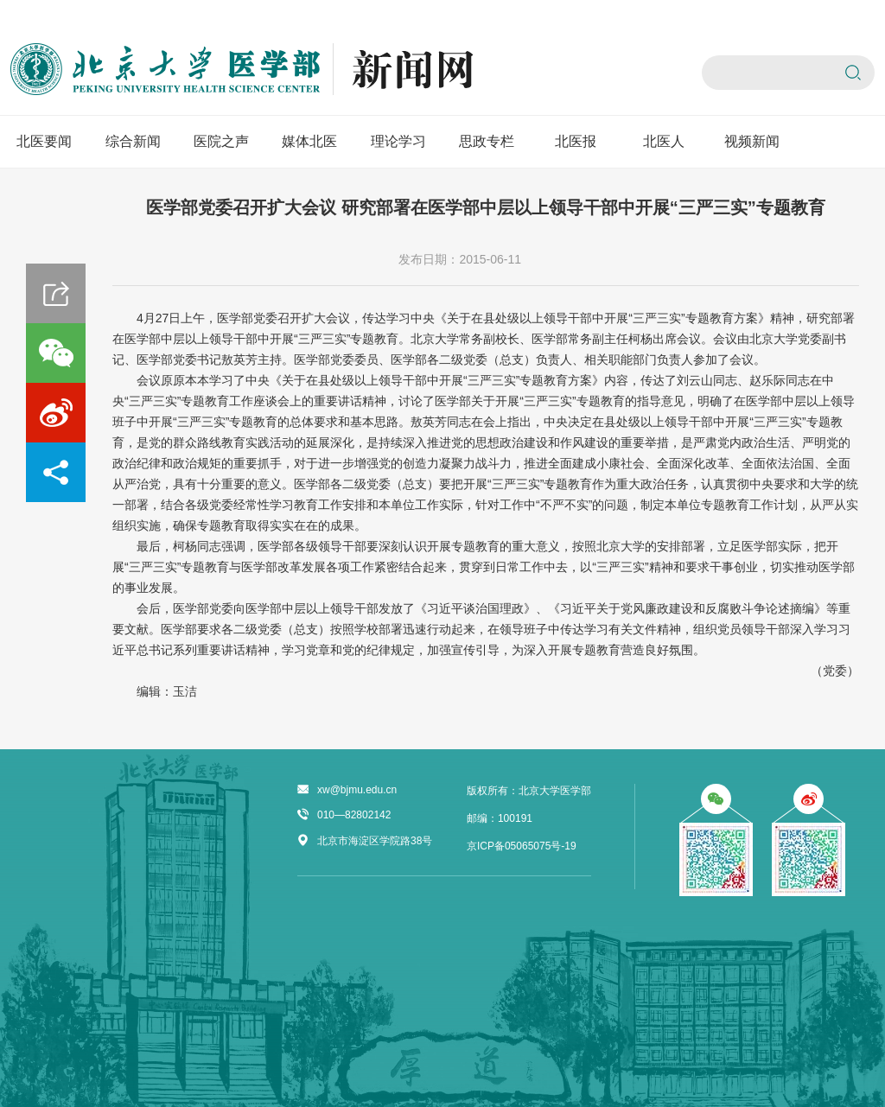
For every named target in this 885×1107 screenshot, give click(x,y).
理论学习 (398, 141)
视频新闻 (752, 141)
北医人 (663, 141)
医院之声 (221, 141)
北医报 (575, 141)
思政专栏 (486, 141)
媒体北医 (309, 141)
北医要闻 (44, 141)
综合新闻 (133, 141)
